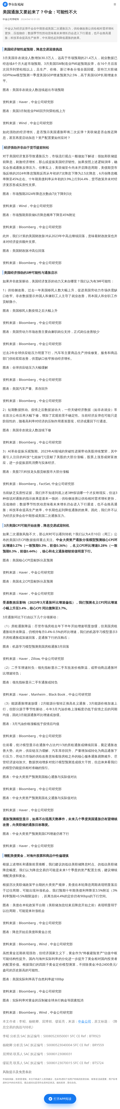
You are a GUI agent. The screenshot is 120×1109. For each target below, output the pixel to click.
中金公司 (84, 1021)
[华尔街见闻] (13, 4)
